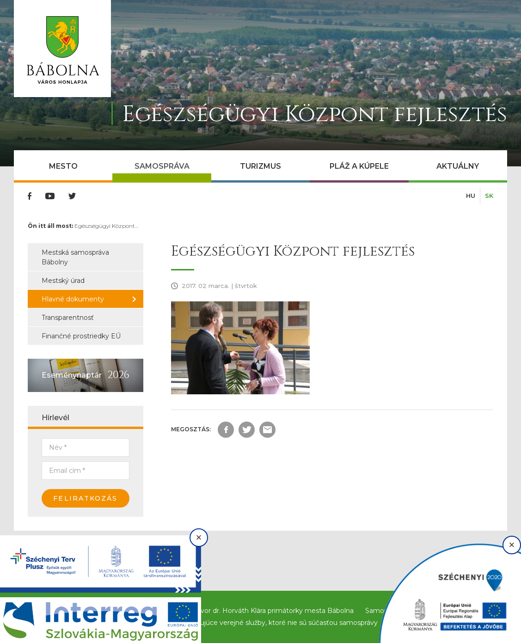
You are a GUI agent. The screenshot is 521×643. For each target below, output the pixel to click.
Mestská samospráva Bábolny (75, 257)
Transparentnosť (68, 317)
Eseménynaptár (72, 375)
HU (470, 195)
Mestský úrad (63, 280)
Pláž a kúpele (359, 166)
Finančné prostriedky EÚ (81, 336)
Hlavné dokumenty (73, 299)
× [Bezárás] (199, 537)
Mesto (63, 166)
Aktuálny (457, 166)
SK (489, 195)
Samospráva (162, 166)
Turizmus (260, 166)
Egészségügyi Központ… (106, 225)
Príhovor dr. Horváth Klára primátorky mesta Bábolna (269, 610)
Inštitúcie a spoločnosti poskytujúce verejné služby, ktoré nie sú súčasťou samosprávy (240, 623)
